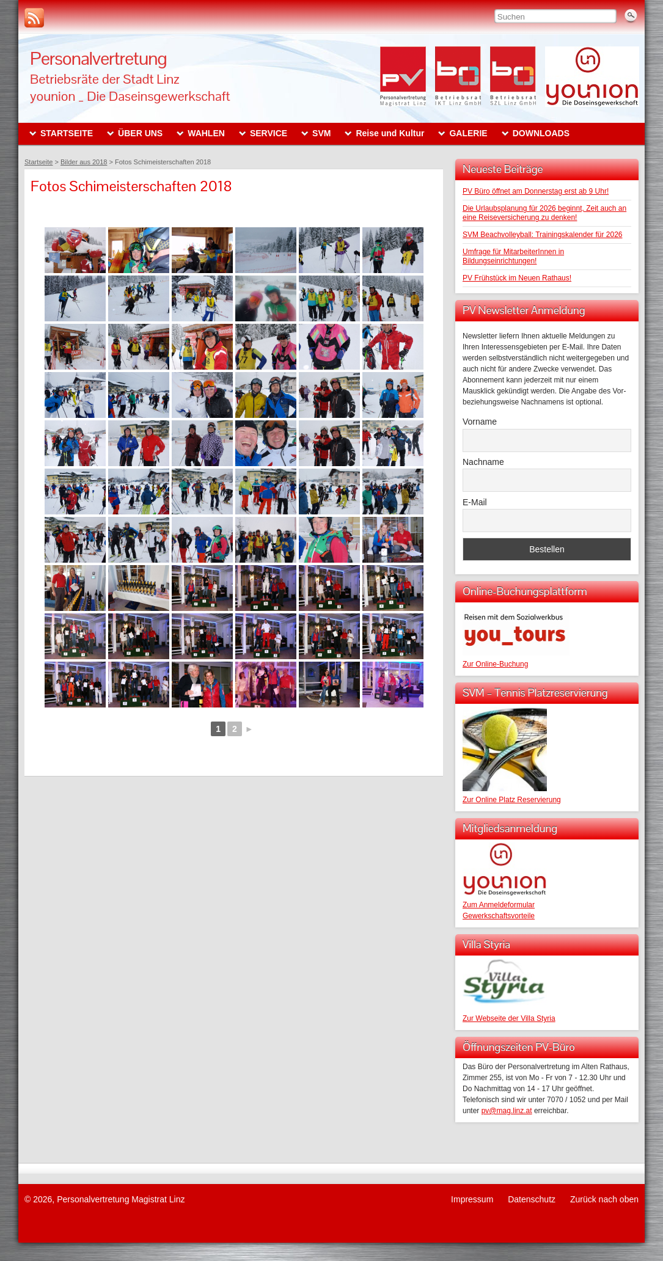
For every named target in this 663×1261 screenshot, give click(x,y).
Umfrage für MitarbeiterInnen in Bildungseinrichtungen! (513, 256)
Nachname (483, 462)
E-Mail (475, 502)
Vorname (480, 421)
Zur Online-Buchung (495, 664)
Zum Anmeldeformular (499, 905)
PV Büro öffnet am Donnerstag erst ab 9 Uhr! (536, 191)
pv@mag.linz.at (507, 1110)
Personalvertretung (98, 58)
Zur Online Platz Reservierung (512, 799)
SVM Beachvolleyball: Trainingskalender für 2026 (542, 234)
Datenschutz (531, 1199)
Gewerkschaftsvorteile (499, 916)
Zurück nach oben (604, 1199)
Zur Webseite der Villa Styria (509, 1018)
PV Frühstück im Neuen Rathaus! (517, 278)
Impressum (472, 1199)
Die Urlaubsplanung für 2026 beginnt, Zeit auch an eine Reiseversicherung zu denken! (544, 213)
